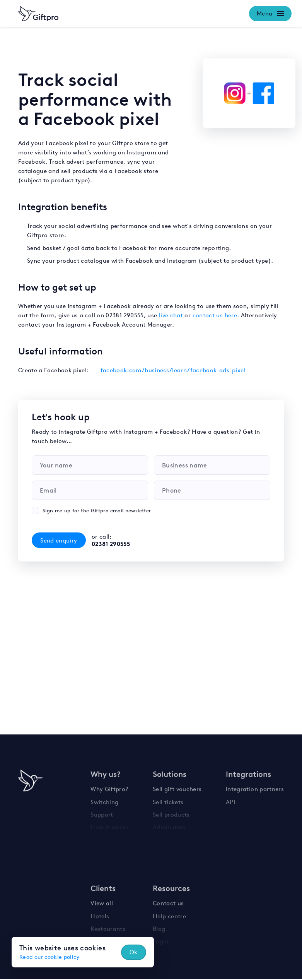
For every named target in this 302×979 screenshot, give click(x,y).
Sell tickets (168, 799)
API (230, 799)
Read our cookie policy (49, 956)
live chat (171, 315)
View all (101, 901)
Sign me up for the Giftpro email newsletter (97, 510)
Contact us (168, 901)
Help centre (169, 913)
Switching (104, 799)
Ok (134, 952)
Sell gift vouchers (177, 787)
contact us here (215, 315)
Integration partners (255, 787)
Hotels (99, 913)
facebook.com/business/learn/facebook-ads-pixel (173, 370)
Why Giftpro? (109, 787)
